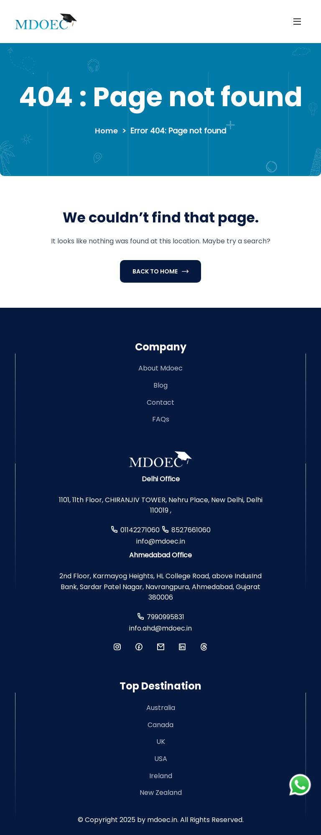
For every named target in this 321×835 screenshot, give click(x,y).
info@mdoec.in (160, 541)
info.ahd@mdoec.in (160, 628)
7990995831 (165, 617)
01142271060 (140, 530)
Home (106, 130)
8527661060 (191, 530)
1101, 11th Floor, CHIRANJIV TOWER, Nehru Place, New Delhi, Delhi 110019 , (160, 505)
